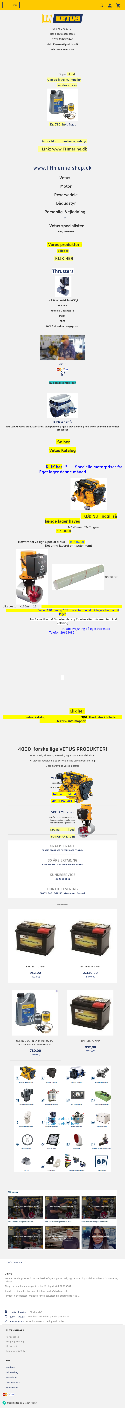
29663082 (67, 632)
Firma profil (12, 1346)
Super (62, 74)
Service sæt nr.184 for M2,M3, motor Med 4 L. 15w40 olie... (35, 1042)
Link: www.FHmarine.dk (64, 149)
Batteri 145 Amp (90, 966)
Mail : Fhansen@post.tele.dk (62, 44)
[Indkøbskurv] (62, 374)
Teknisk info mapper (71, 721)
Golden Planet (30, 1402)
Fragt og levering (15, 1341)
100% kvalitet (17, 1316)
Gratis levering (18, 1312)
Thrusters (63, 271)
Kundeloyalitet (15, 1321)
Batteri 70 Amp (35, 966)
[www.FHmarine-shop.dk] (62, 168)
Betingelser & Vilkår (16, 1350)
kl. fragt (62, 124)
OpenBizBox (13, 1402)
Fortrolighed (12, 1336)
